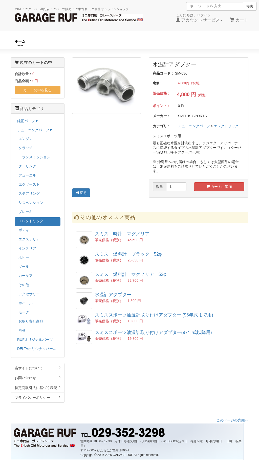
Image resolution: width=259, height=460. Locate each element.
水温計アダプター (113, 294)
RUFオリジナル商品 (70, 43)
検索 (249, 6)
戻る (81, 193)
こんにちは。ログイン (199, 18)
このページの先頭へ (232, 420)
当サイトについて (37, 368)
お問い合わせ (37, 378)
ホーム (20, 43)
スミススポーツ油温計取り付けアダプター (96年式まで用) (154, 314)
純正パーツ (185, 43)
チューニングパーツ (131, 43)
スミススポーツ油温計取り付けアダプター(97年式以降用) (153, 332)
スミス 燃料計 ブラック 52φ (128, 254)
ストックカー (233, 43)
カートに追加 (219, 187)
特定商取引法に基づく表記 (37, 387)
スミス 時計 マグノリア (122, 233)
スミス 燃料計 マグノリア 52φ (130, 274)
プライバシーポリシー (37, 397)
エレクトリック (226, 126)
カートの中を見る (37, 90)
